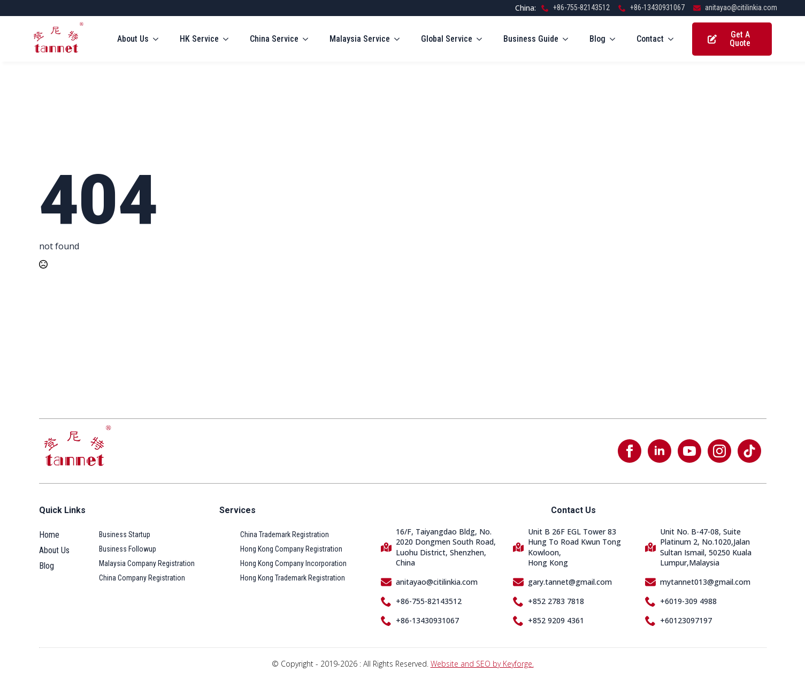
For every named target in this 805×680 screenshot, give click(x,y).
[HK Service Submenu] (229, 39)
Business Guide (530, 39)
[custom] (749, 451)
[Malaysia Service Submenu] (400, 39)
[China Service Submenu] (308, 39)
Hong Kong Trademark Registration (292, 578)
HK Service (199, 39)
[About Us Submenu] (159, 39)
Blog (597, 39)
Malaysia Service (359, 39)
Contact (650, 39)
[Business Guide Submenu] (568, 39)
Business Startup (124, 534)
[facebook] (629, 451)
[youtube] (689, 451)
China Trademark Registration (284, 534)
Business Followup (127, 549)
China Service (274, 39)
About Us (133, 39)
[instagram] (719, 451)
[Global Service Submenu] (482, 39)
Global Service (446, 39)
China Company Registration (142, 578)
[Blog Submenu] (615, 39)
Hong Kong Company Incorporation (293, 563)
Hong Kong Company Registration (291, 549)
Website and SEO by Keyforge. (482, 664)
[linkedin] (659, 451)
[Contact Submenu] (674, 39)
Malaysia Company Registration (147, 563)
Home (49, 535)
